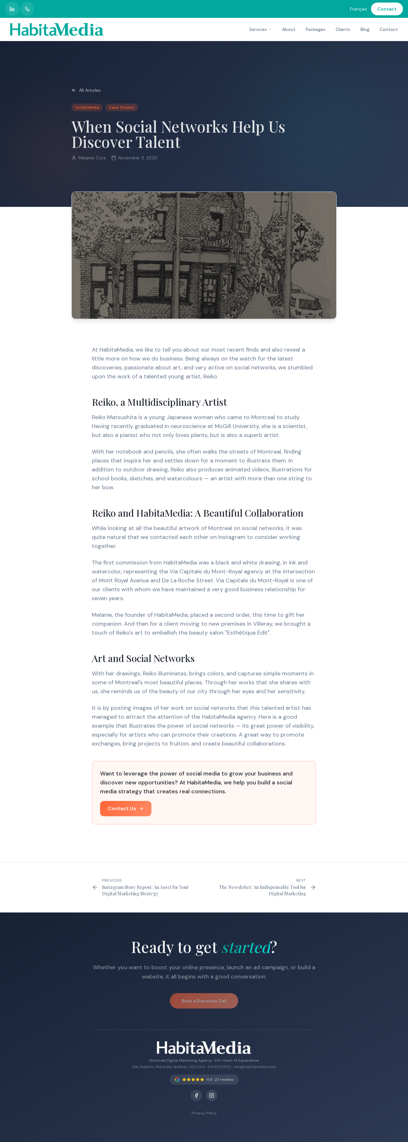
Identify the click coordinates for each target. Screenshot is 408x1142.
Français (358, 9)
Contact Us (126, 810)
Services (260, 29)
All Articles (86, 90)
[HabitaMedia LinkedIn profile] (12, 9)
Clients (343, 29)
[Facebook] (196, 1095)
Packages (315, 29)
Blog (365, 29)
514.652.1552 (219, 1066)
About (288, 29)
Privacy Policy (204, 1113)
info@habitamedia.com (255, 1066)
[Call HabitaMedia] (27, 9)
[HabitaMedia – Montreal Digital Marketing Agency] (57, 29)
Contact (387, 9)
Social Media (87, 107)
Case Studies (121, 107)
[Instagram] (211, 1095)
